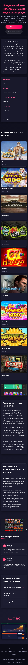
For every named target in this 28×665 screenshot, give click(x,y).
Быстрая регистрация (14, 31)
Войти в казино (14, 26)
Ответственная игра (19, 648)
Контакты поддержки (22, 651)
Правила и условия (9, 648)
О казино (14, 654)
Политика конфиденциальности (8, 651)
